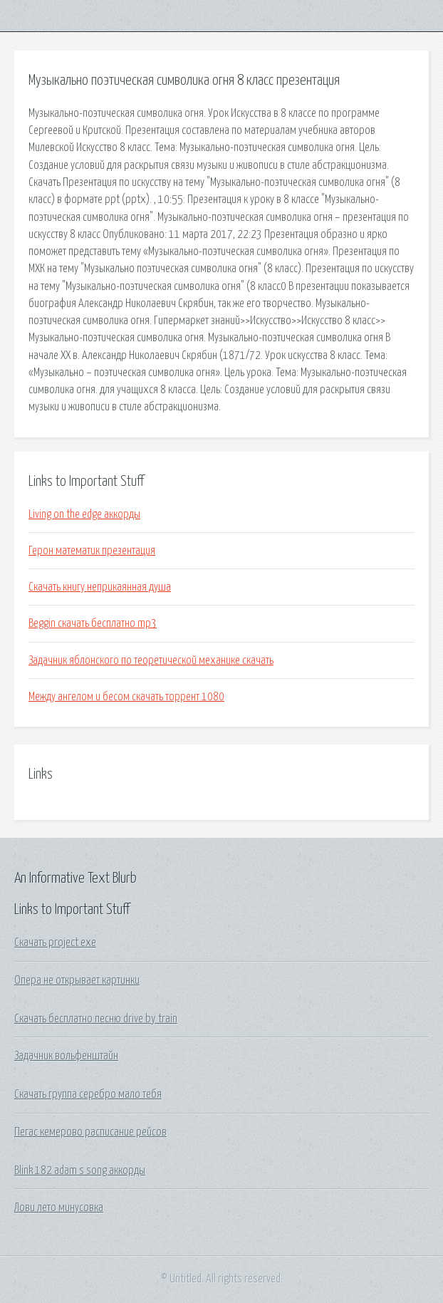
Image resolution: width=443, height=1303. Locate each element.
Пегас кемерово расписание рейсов (90, 1132)
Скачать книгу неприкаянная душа (99, 587)
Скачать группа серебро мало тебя (88, 1094)
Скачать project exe (55, 942)
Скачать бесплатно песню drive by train (95, 1018)
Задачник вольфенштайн (66, 1055)
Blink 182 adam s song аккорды (79, 1170)
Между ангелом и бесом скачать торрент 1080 (126, 696)
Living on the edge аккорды (84, 514)
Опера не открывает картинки (77, 980)
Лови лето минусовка (58, 1207)
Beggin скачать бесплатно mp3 (92, 623)
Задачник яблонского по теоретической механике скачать (150, 660)
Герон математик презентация (91, 550)
